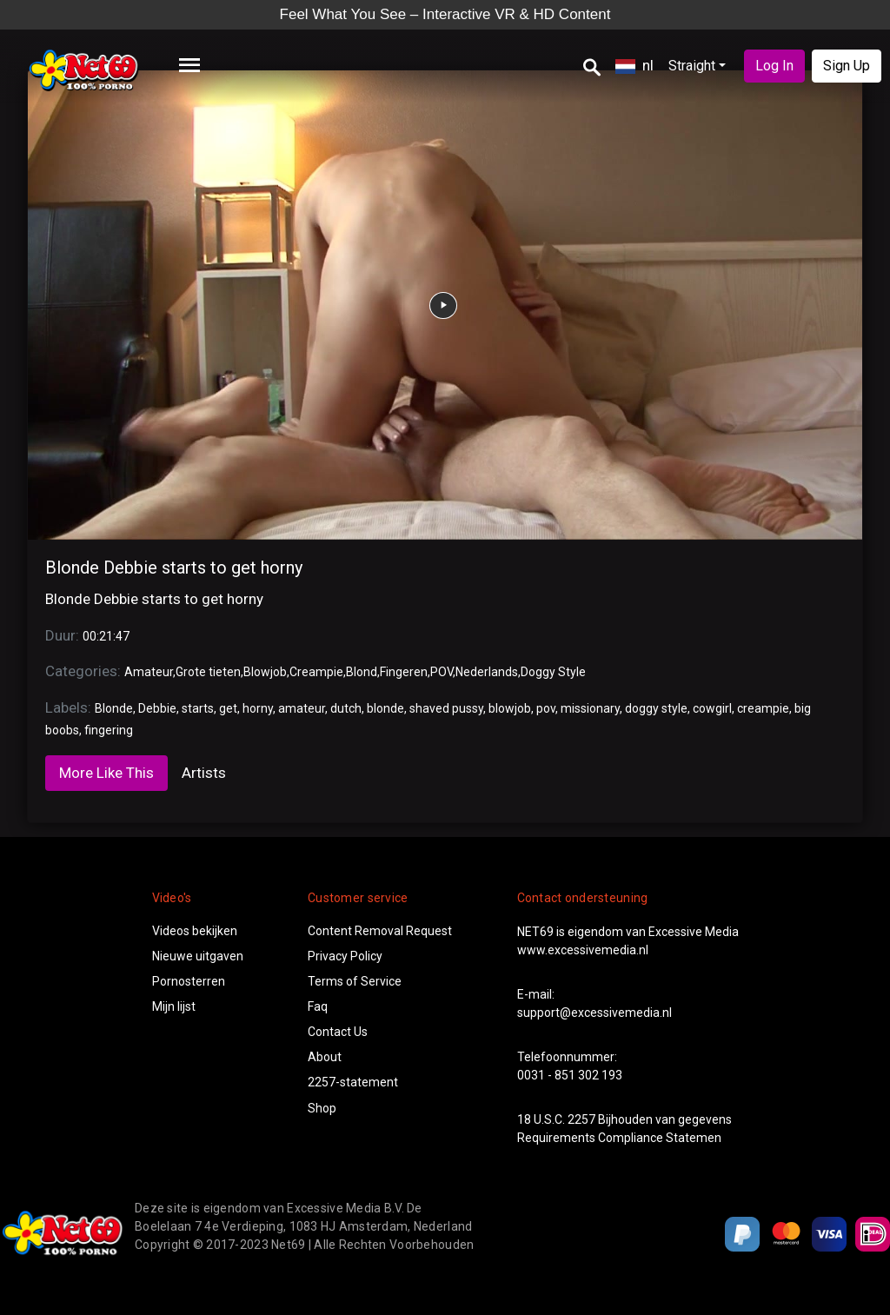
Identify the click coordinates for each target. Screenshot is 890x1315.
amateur (301, 708)
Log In (774, 65)
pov (545, 708)
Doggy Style (553, 672)
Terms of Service (355, 981)
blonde (385, 708)
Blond (361, 672)
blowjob (509, 708)
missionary (590, 708)
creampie (763, 708)
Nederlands (486, 672)
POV (441, 672)
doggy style (656, 708)
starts (198, 708)
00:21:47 (106, 636)
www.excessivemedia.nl (582, 950)
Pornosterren (188, 981)
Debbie (157, 708)
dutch (346, 708)
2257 (581, 1119)
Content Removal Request (380, 931)
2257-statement (353, 1082)
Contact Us (338, 1032)
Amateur (148, 672)
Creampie (316, 672)
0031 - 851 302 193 (569, 1075)
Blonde (114, 708)
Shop (322, 1108)
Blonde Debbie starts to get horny (173, 567)
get (228, 708)
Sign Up (846, 65)
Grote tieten (208, 672)
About (325, 1057)
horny (257, 708)
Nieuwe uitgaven (197, 956)
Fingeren (404, 672)
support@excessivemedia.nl (594, 1012)
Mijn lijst (174, 1006)
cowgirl (712, 708)
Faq (318, 1006)
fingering (108, 730)
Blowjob (265, 672)
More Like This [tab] (106, 772)
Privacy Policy (345, 956)
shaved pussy (446, 708)
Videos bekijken (194, 931)
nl (634, 65)
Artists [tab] (204, 772)
